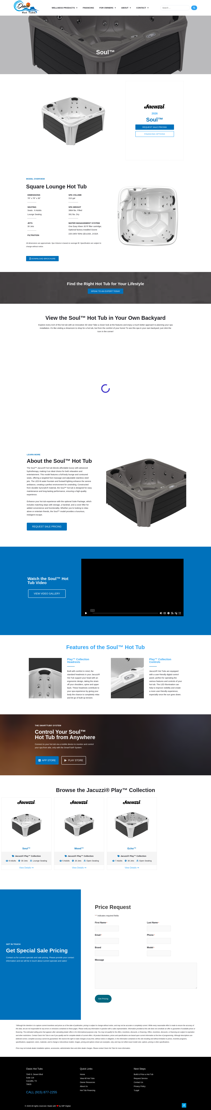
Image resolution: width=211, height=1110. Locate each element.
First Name (159, 923)
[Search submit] (194, 8)
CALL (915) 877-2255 (41, 1092)
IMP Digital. (66, 1106)
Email (156, 935)
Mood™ (79, 848)
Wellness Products (64, 8)
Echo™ (131, 848)
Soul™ (26, 848)
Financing (88, 8)
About (126, 8)
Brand (156, 947)
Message (157, 960)
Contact (142, 8)
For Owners (107, 8)
